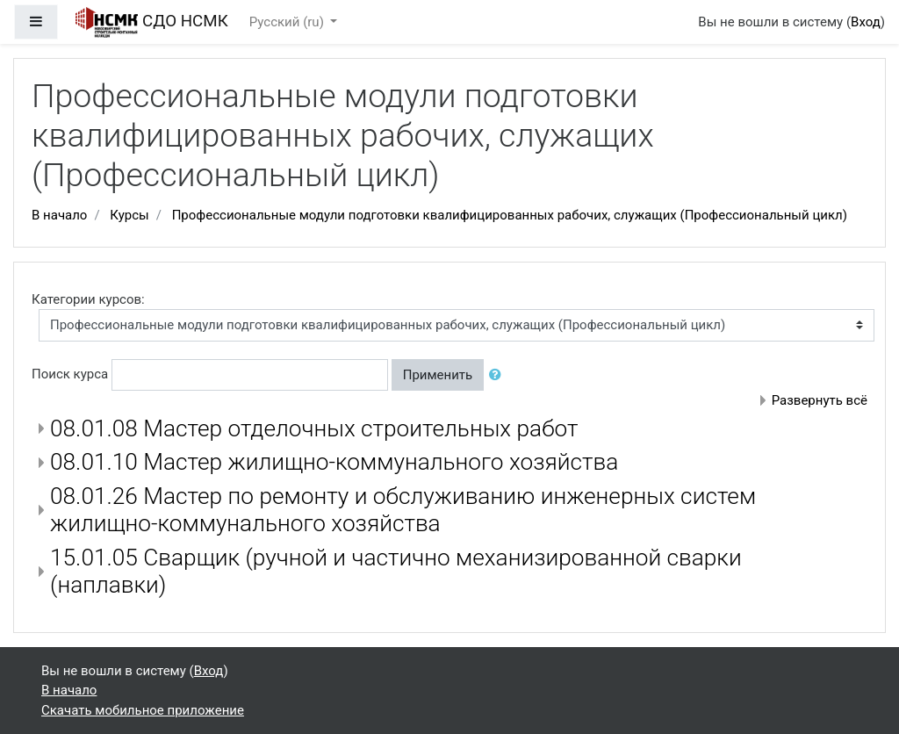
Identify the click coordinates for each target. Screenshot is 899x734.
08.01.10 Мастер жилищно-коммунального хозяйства (334, 462)
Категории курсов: (88, 299)
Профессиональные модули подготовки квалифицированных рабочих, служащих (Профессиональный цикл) (509, 215)
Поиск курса (70, 374)
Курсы (129, 215)
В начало (59, 215)
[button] (498, 375)
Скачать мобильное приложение (142, 710)
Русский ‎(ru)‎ (288, 22)
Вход (866, 22)
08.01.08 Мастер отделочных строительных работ (314, 428)
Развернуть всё (819, 400)
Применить (438, 375)
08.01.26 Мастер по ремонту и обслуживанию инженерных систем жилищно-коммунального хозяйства (403, 510)
